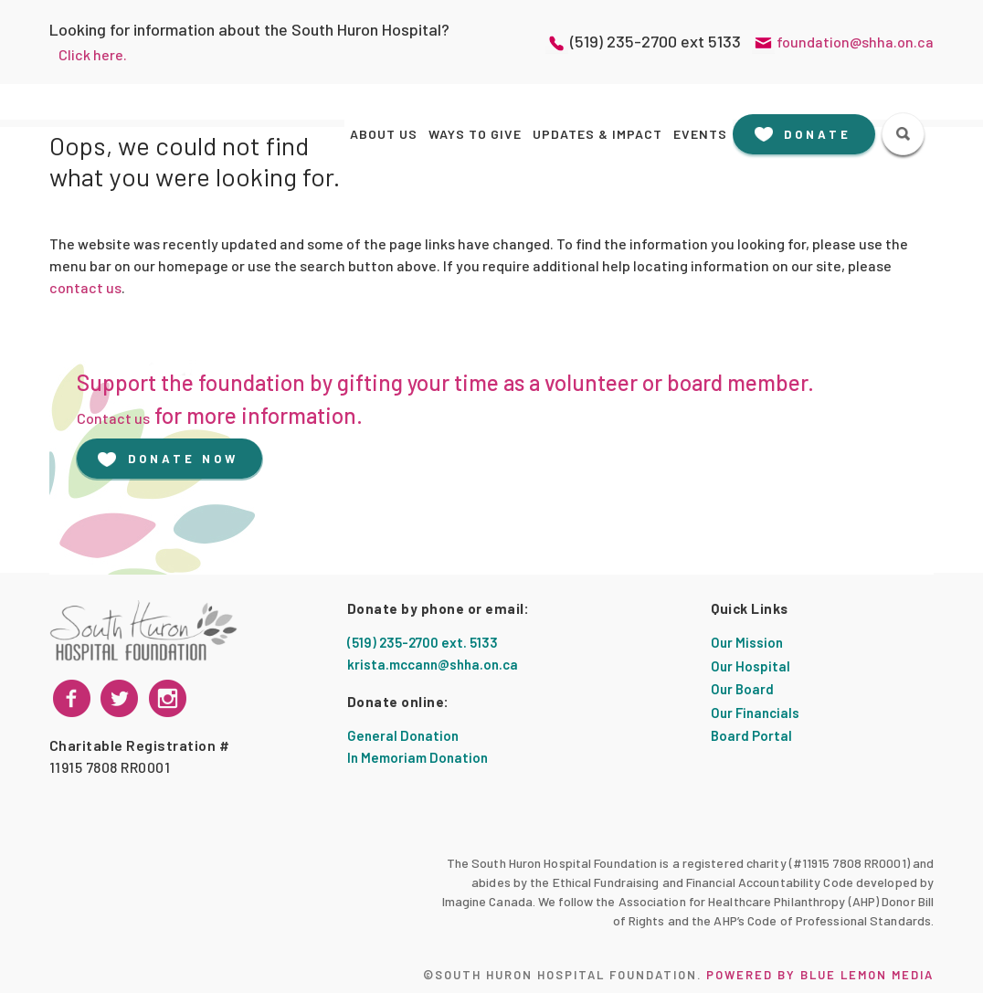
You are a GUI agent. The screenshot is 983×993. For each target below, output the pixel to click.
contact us (85, 287)
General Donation (403, 735)
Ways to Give (475, 134)
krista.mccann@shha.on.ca (432, 664)
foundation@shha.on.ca (855, 41)
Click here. (92, 54)
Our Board (742, 689)
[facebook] (71, 698)
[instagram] (119, 698)
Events (700, 134)
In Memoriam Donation (417, 757)
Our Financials (755, 712)
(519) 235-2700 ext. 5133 (422, 642)
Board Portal (751, 735)
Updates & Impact (597, 134)
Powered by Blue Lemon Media (820, 974)
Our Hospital (750, 666)
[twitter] (167, 698)
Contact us (113, 418)
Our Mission (747, 642)
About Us (384, 134)
